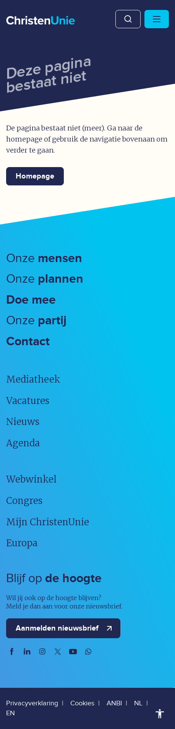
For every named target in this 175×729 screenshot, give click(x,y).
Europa (21, 543)
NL (138, 703)
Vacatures (27, 401)
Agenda (23, 443)
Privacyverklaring (32, 703)
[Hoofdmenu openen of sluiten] (156, 19)
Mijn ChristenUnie (47, 522)
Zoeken (128, 19)
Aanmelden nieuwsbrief (65, 628)
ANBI (114, 703)
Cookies (82, 703)
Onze (44, 258)
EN (10, 713)
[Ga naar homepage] (40, 21)
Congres (24, 501)
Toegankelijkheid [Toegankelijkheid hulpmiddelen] (159, 713)
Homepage (35, 176)
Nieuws (22, 422)
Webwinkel (31, 479)
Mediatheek (33, 379)
